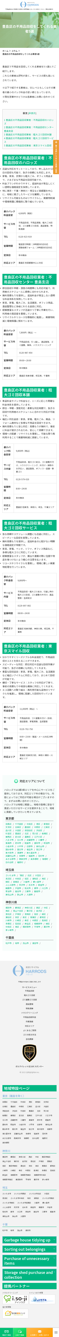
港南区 (28, 914)
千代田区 (19, 824)
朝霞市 (9, 888)
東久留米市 (32, 852)
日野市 (30, 846)
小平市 (20, 846)
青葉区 (33, 917)
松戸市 (9, 943)
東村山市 (40, 846)
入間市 (30, 894)
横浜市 (9, 907)
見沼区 (9, 878)
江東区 (47, 827)
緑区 (8, 881)
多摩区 (9, 923)
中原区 (35, 920)
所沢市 (22, 884)
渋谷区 (39, 830)
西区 (22, 875)
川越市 (27, 881)
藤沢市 (47, 926)
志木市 (32, 884)
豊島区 (18, 833)
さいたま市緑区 (8, 1202)
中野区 (37, 827)
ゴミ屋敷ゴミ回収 (29, 999)
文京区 (9, 827)
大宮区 (38, 875)
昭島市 (28, 843)
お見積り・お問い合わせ (39, 1335)
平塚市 (37, 926)
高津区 (45, 920)
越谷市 (18, 891)
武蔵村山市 (11, 855)
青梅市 (9, 843)
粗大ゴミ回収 (29, 995)
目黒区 (9, 824)
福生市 (30, 849)
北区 (27, 833)
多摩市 (22, 855)
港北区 (9, 914)
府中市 (18, 843)
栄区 (17, 917)
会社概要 (29, 1039)
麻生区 (28, 923)
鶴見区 (18, 907)
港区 (38, 824)
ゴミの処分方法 (29, 1034)
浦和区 (35, 878)
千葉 (5, 1224)
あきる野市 (11, 859)
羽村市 (41, 855)
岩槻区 (16, 881)
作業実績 (29, 1021)
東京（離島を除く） (14, 1096)
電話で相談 (6, 1335)
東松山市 (10, 894)
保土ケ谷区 (18, 910)
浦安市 (35, 943)
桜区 (27, 878)
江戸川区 (38, 836)
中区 (46, 907)
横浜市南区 (46, 1157)
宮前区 (18, 923)
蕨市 (36, 888)
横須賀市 (27, 926)
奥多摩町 (35, 859)
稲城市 (32, 855)
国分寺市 (10, 849)
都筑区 (43, 917)
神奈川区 (29, 907)
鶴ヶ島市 (37, 881)
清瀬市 (20, 852)
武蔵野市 (31, 839)
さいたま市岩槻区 (24, 1202)
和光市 (28, 888)
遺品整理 (29, 1004)
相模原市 (38, 923)
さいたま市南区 (48, 1198)
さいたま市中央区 (17, 1198)
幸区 (27, 920)
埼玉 (5, 1187)
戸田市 (18, 888)
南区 (44, 878)
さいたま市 (11, 875)
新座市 (41, 884)
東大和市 (10, 852)
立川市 (20, 839)
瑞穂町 (45, 859)
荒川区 (35, 833)
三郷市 (28, 891)
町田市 (47, 843)
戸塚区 (18, 914)
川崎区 (18, 920)
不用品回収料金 (29, 1017)
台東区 (18, 827)
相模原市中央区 (40, 1175)
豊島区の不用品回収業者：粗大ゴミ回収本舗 (27, 134)
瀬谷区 (9, 917)
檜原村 (20, 862)
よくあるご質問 (29, 1030)
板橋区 (45, 833)
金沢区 (39, 910)
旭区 (36, 914)
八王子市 (10, 839)
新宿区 (47, 824)
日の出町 (10, 862)
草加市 (9, 891)
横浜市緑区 (13, 1166)
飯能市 (37, 891)
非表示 (32, 113)
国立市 (20, 849)
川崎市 (9, 920)
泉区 (25, 917)
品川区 (9, 830)
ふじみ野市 (11, 884)
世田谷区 (29, 830)
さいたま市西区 (20, 1193)
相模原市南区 (7, 1179)
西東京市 (23, 859)
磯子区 (30, 910)
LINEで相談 (20, 1335)
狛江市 (39, 849)
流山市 (26, 943)
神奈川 (6, 1151)
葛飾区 (28, 836)
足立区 (18, 836)
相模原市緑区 (26, 1175)
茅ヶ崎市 (10, 930)
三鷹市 (41, 839)
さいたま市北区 (35, 1193)
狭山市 (20, 894)
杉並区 (9, 833)
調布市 (37, 843)
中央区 (30, 824)
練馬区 (9, 836)
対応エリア (29, 1026)
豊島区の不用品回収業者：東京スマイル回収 (27, 145)
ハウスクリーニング (29, 1012)
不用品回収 (29, 990)
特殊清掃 (29, 1008)
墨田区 (28, 827)
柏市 (17, 943)
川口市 (45, 888)
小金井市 (10, 846)
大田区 (18, 830)
